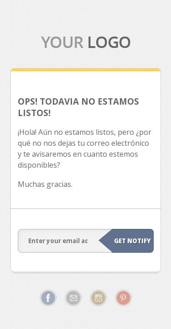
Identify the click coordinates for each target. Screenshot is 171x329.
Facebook (48, 298)
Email (73, 298)
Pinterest (123, 298)
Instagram (98, 298)
